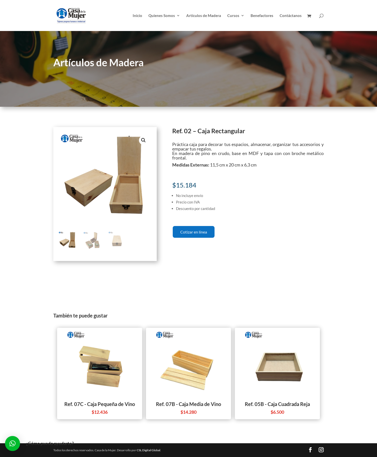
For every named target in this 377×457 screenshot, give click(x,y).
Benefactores (262, 16)
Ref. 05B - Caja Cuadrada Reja (277, 404)
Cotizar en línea (193, 232)
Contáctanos (291, 16)
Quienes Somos (161, 16)
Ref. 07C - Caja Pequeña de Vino (99, 404)
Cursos (233, 16)
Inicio (137, 16)
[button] (12, 443)
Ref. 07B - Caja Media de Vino (188, 404)
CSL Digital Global (148, 450)
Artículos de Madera (203, 16)
